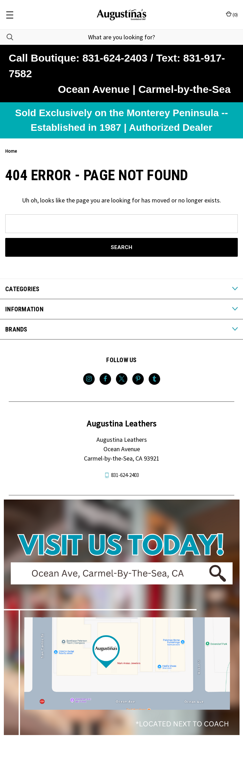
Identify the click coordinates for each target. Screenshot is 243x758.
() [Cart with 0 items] (232, 14)
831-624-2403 (125, 475)
